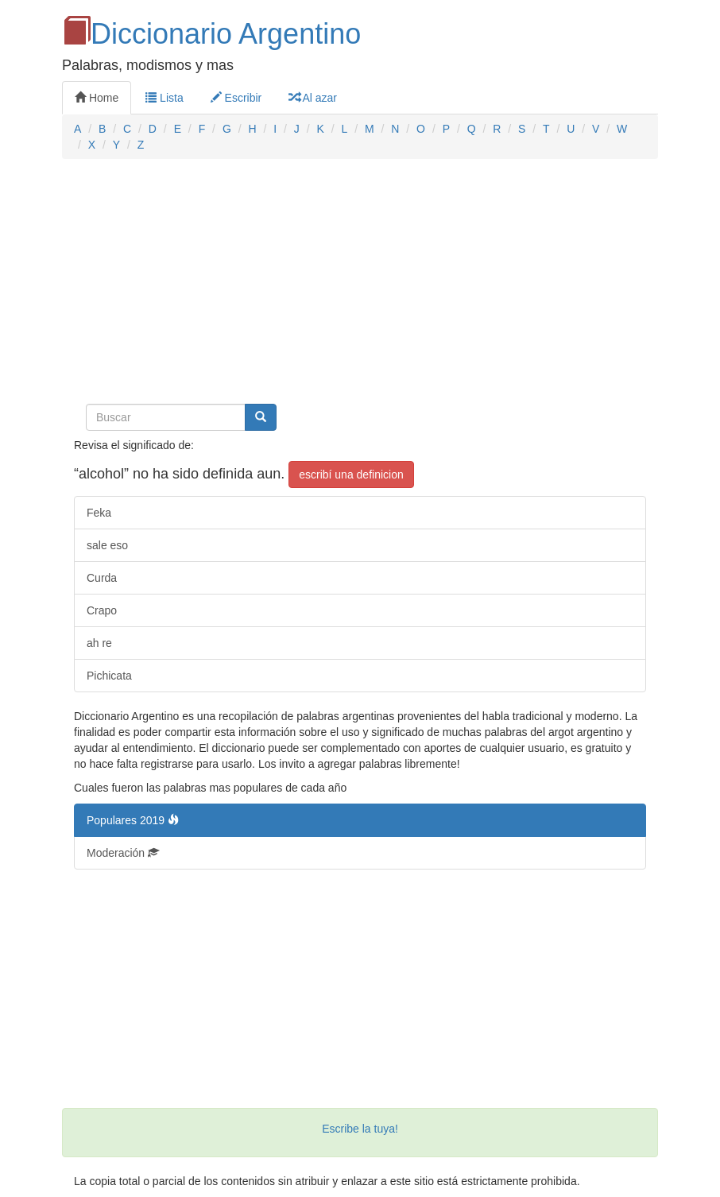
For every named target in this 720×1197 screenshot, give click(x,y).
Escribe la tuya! (360, 1128)
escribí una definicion (351, 474)
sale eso (107, 545)
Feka (99, 512)
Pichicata (109, 675)
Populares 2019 (133, 820)
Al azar (312, 97)
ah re (99, 643)
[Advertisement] (360, 286)
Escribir (236, 97)
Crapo (102, 610)
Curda (102, 577)
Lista (164, 97)
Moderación (123, 852)
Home (96, 97)
